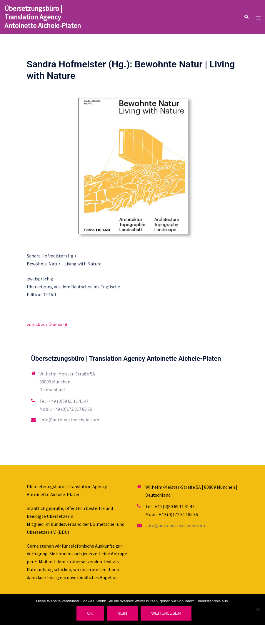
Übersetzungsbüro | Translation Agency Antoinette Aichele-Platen (42, 17)
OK (90, 613)
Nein (122, 613)
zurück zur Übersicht (47, 324)
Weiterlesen (166, 613)
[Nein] (258, 609)
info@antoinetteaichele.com (69, 420)
